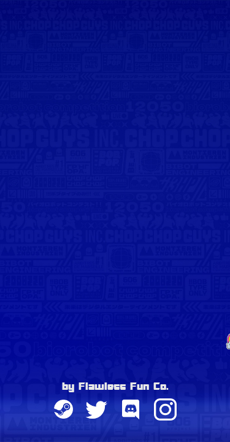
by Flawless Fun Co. (115, 387)
